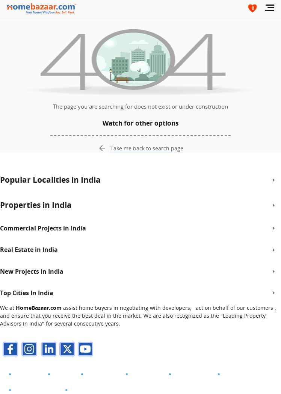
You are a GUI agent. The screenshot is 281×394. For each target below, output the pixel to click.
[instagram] (28, 350)
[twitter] (65, 350)
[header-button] (253, 8)
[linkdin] (47, 350)
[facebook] (9, 350)
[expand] (273, 180)
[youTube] (84, 350)
